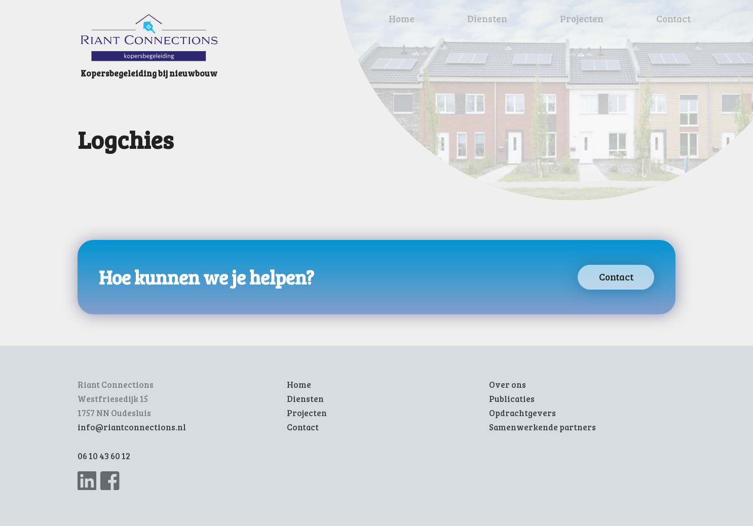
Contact (673, 18)
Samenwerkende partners (542, 427)
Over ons (507, 384)
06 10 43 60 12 (104, 456)
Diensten (487, 18)
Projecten (582, 18)
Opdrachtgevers (522, 413)
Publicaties (512, 398)
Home (402, 18)
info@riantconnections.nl (132, 427)
